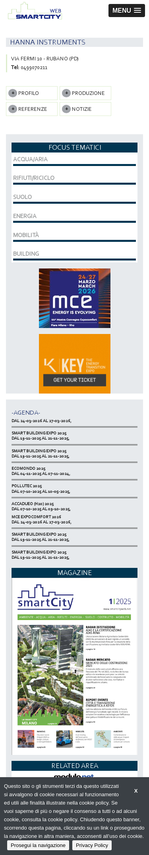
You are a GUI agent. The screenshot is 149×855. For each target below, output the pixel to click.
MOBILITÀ (26, 235)
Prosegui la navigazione (38, 845)
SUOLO (22, 197)
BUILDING (26, 253)
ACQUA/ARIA (30, 159)
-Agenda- (26, 412)
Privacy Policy (92, 845)
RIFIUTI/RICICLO (33, 177)
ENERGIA (25, 216)
